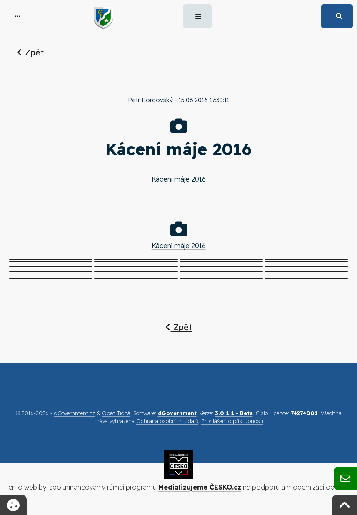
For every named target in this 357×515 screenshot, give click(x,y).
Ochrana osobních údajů (167, 421)
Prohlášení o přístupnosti (232, 421)
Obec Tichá (116, 413)
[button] (17, 16)
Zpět (30, 52)
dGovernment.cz (74, 413)
